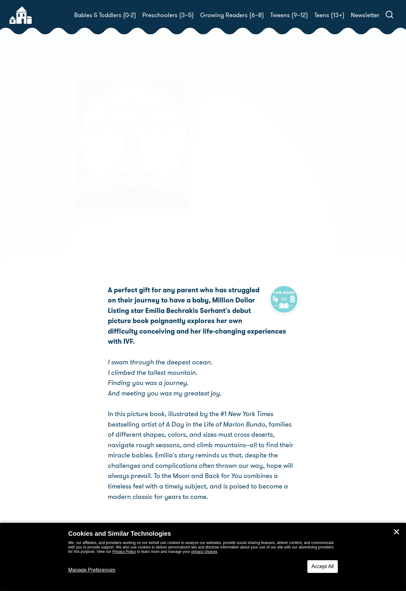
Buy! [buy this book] (223, 199)
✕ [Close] (396, 532)
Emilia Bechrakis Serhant (265, 169)
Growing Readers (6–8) (232, 15)
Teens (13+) (329, 15)
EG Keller (230, 176)
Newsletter (365, 15)
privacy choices (204, 551)
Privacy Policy (124, 551)
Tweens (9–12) (289, 15)
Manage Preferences (91, 570)
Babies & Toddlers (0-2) (105, 15)
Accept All (322, 566)
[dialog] (203, 557)
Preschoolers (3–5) (168, 15)
